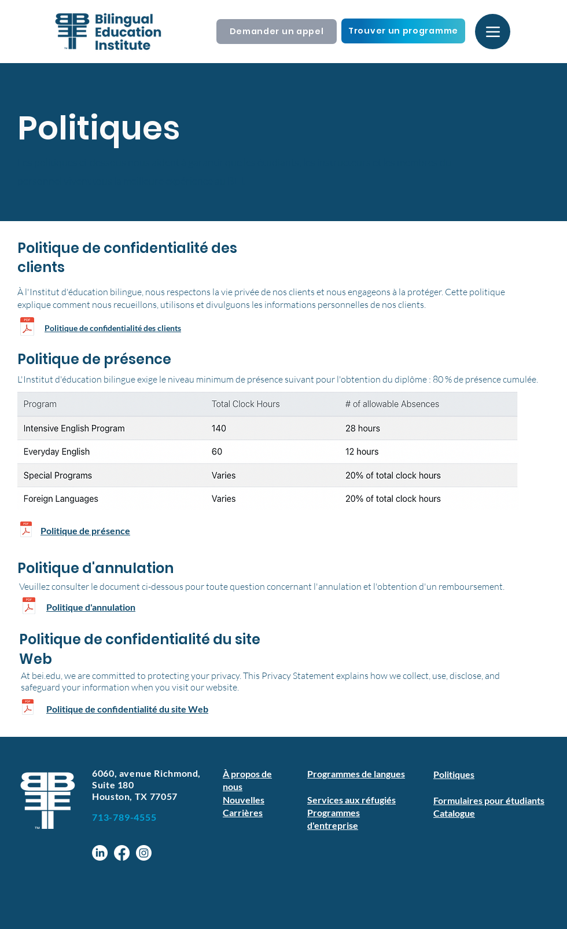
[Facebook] (122, 853)
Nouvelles (243, 799)
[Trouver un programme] (403, 31)
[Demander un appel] (276, 31)
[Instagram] (144, 853)
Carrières (243, 812)
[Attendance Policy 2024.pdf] (26, 531)
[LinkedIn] (100, 853)
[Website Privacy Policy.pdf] (27, 709)
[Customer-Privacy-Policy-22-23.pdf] (27, 328)
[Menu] (492, 31)
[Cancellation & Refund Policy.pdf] (29, 607)
